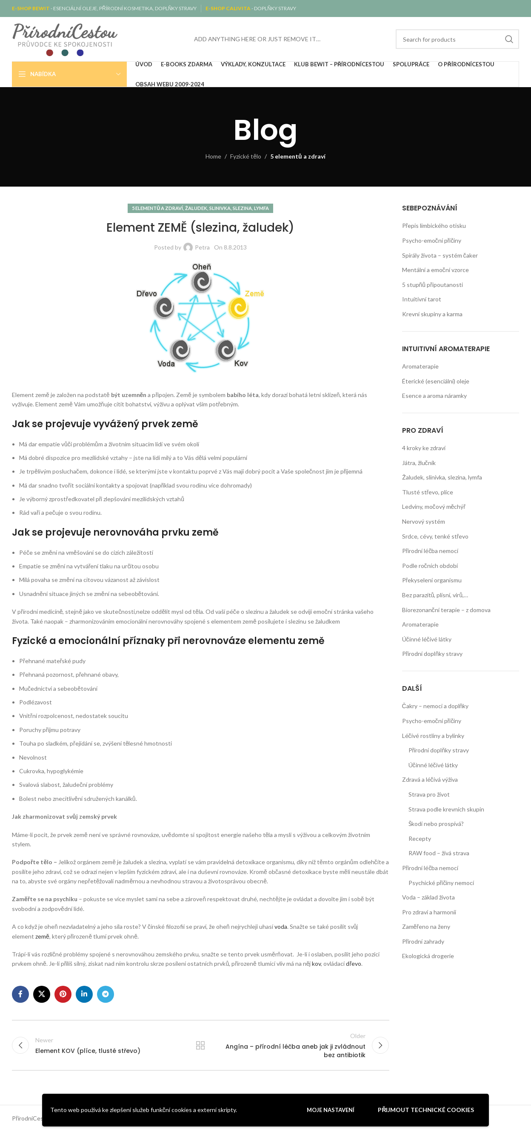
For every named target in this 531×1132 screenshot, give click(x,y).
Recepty (419, 838)
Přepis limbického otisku (434, 225)
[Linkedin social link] (84, 994)
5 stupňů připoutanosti (432, 284)
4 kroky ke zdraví (423, 447)
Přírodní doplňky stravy (432, 653)
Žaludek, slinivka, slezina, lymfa (227, 208)
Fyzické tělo (245, 156)
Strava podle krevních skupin (446, 809)
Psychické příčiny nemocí (441, 882)
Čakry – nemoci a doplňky (435, 705)
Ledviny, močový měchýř (433, 506)
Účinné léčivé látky (426, 639)
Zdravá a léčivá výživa (430, 779)
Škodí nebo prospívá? (436, 823)
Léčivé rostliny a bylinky (433, 735)
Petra (202, 247)
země (42, 936)
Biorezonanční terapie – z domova (446, 609)
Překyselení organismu (432, 580)
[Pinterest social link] (62, 994)
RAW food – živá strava (438, 853)
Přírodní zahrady (423, 941)
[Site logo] (65, 38)
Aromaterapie (420, 366)
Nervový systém (423, 521)
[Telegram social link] (105, 994)
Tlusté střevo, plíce (428, 492)
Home (213, 156)
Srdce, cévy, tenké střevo (435, 536)
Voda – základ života (428, 897)
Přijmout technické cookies (426, 1109)
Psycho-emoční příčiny (432, 240)
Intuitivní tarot (421, 299)
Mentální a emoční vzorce (435, 269)
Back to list (200, 1045)
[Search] (457, 39)
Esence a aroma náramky (434, 395)
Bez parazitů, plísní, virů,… (435, 595)
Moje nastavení (330, 1109)
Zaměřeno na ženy (426, 926)
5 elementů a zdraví (297, 156)
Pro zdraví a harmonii (429, 912)
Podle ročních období (430, 565)
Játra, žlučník (419, 462)
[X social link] (41, 994)
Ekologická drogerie (428, 955)
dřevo (353, 963)
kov (316, 963)
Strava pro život (429, 794)
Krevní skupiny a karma (432, 314)
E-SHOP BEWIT (31, 8)
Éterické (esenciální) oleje (435, 381)
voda (280, 926)
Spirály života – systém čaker (440, 255)
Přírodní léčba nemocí (430, 550)
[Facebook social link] (20, 994)
